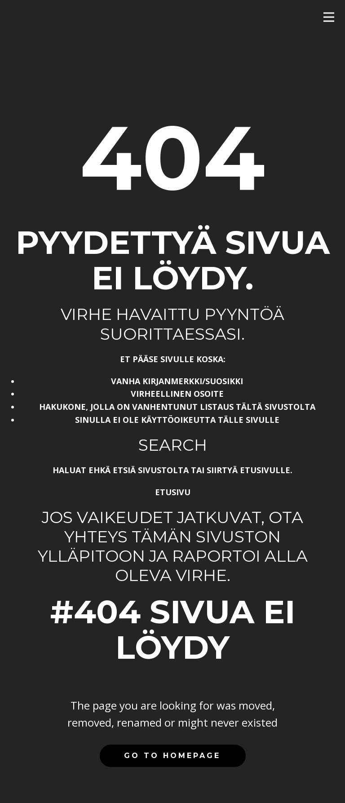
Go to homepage (172, 755)
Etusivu (172, 492)
